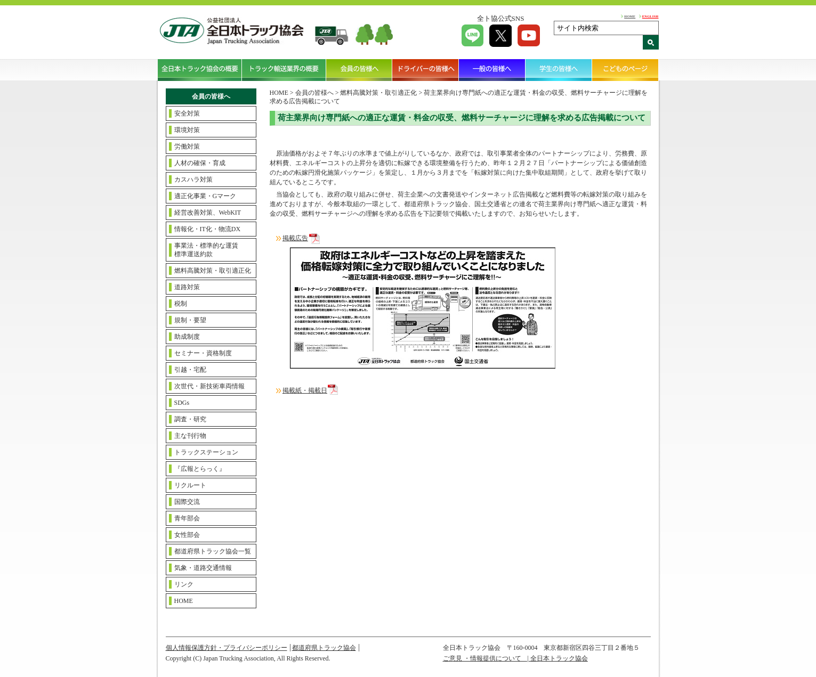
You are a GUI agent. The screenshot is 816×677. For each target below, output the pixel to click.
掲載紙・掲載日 (304, 390)
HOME (629, 16)
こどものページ (625, 69)
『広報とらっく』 (199, 468)
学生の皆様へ (559, 69)
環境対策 (187, 130)
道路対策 (187, 287)
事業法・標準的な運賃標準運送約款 (206, 250)
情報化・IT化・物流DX (207, 229)
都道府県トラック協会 (324, 647)
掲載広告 (295, 238)
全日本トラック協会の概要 (200, 69)
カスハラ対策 (193, 179)
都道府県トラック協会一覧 (212, 551)
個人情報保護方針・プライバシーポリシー (226, 647)
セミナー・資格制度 (203, 353)
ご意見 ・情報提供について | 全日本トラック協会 (515, 658)
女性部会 (187, 535)
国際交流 (187, 501)
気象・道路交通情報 (203, 568)
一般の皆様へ (492, 69)
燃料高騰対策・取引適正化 (212, 270)
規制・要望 (190, 320)
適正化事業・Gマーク (205, 196)
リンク (183, 584)
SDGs (182, 402)
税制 (180, 303)
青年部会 (187, 518)
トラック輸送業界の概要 (284, 69)
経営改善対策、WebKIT (207, 212)
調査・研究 (190, 419)
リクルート (190, 485)
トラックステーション (206, 452)
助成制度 (187, 336)
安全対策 (187, 113)
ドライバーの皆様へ (425, 69)
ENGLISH (650, 16)
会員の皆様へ (359, 69)
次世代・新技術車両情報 (209, 386)
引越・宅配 (190, 369)
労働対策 (187, 146)
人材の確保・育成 (199, 163)
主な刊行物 (190, 435)
